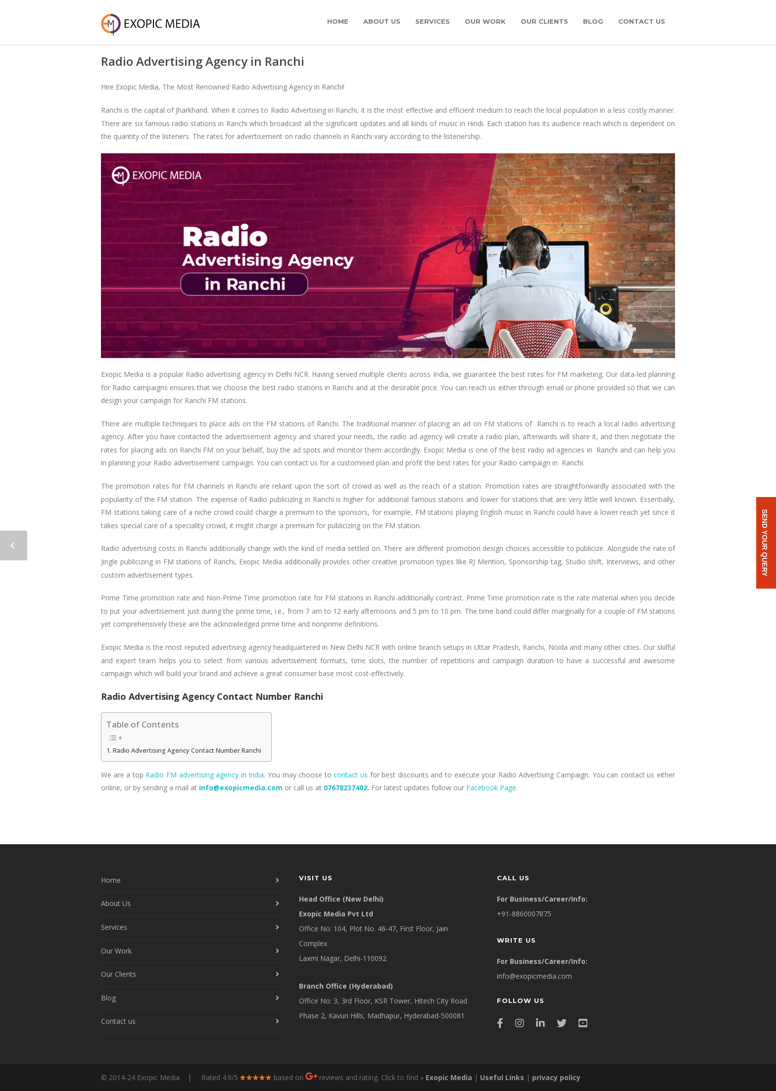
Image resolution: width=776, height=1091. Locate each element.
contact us (351, 774)
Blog (593, 21)
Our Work (485, 21)
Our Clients (544, 21)
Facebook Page (491, 787)
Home (337, 21)
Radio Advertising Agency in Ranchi (202, 61)
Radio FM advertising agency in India (205, 774)
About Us (381, 21)
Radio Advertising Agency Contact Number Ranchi (187, 750)
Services (432, 21)
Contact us (641, 21)
